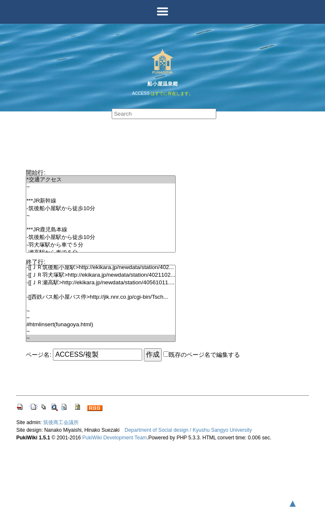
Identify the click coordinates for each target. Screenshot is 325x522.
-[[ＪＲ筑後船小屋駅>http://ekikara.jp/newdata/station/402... (100, 267)
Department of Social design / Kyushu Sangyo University (188, 430)
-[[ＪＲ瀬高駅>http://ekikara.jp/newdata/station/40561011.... (100, 282)
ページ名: (38, 354)
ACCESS (140, 93)
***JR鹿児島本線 (100, 229)
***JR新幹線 (100, 201)
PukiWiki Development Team (115, 438)
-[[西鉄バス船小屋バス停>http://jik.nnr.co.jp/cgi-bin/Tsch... (100, 297)
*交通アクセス (100, 179)
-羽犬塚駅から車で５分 (100, 245)
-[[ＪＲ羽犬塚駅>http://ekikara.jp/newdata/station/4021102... (100, 275)
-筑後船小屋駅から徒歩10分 (100, 208)
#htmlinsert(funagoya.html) (100, 324)
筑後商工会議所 (61, 422)
